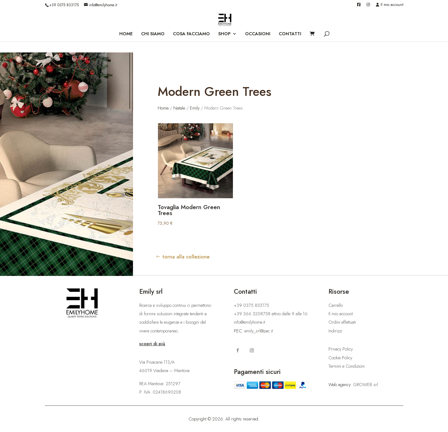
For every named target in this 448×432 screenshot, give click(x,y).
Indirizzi (335, 331)
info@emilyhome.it (249, 322)
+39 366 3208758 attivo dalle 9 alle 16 (271, 314)
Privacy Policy (340, 349)
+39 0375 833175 (64, 5)
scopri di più (152, 344)
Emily (194, 108)
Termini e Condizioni (346, 366)
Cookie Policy (340, 358)
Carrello (335, 305)
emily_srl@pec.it (258, 331)
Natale (179, 108)
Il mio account (389, 5)
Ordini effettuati (342, 322)
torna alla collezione (185, 256)
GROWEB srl (365, 384)
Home (163, 108)
